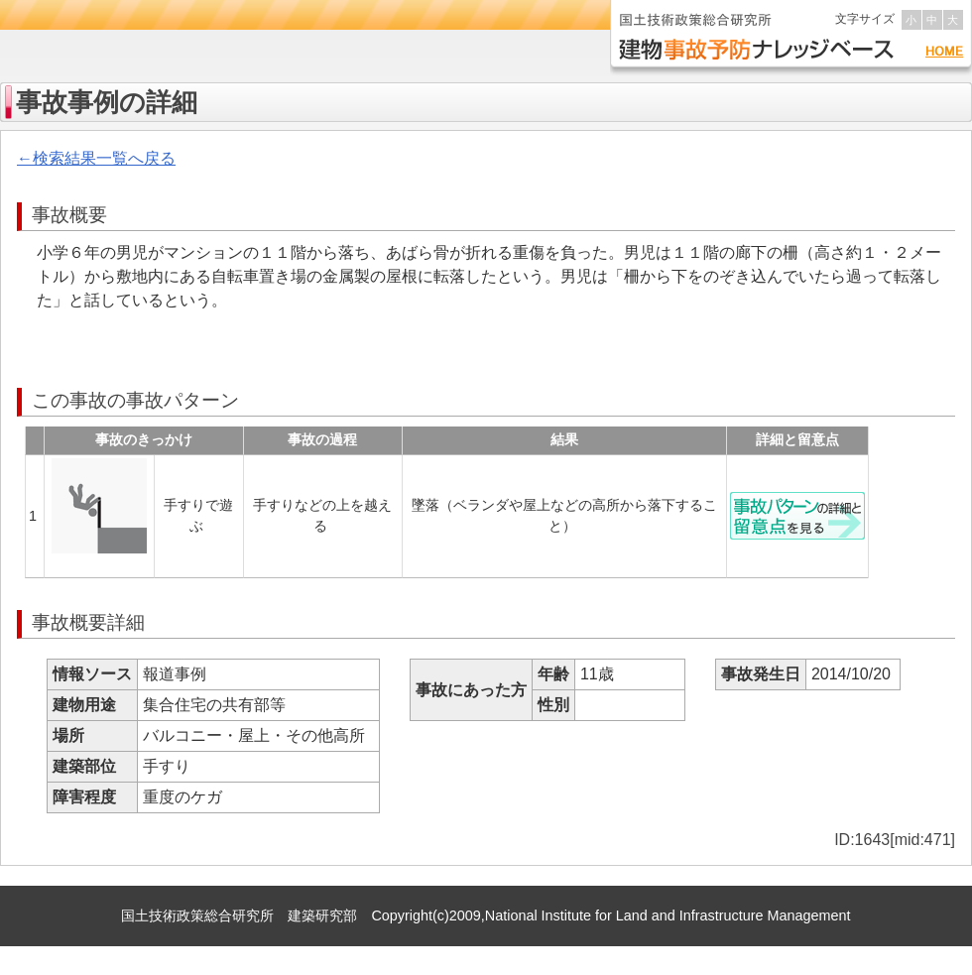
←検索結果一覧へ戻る (96, 158)
